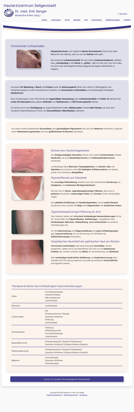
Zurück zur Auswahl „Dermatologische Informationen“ (67, 379)
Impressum (83, 395)
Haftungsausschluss (71, 395)
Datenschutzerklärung (54, 395)
